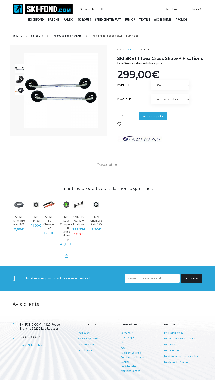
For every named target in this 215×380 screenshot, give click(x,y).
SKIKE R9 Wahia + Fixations (78, 220)
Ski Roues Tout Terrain (67, 36)
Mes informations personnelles (181, 356)
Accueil (17, 36)
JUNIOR (130, 19)
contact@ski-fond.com (32, 345)
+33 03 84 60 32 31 (30, 336)
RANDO (68, 19)
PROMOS (181, 19)
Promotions (84, 332)
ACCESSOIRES (162, 19)
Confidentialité (128, 366)
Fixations (124, 99)
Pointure (124, 85)
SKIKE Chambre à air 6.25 (96, 220)
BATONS (53, 19)
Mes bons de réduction (176, 362)
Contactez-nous (86, 344)
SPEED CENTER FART (108, 19)
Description (107, 164)
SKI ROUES (84, 19)
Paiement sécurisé (131, 352)
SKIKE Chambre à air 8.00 (19, 220)
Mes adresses (171, 350)
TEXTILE (144, 19)
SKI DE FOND (36, 19)
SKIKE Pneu (36, 218)
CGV (123, 348)
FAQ (123, 342)
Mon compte (171, 324)
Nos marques (128, 337)
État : (120, 49)
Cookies (125, 361)
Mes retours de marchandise (179, 338)
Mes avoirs (170, 344)
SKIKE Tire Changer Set (48, 222)
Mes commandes (173, 332)
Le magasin (127, 332)
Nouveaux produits (88, 338)
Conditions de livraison (133, 357)
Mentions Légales (130, 370)
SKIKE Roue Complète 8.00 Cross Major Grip (66, 228)
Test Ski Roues (86, 350)
